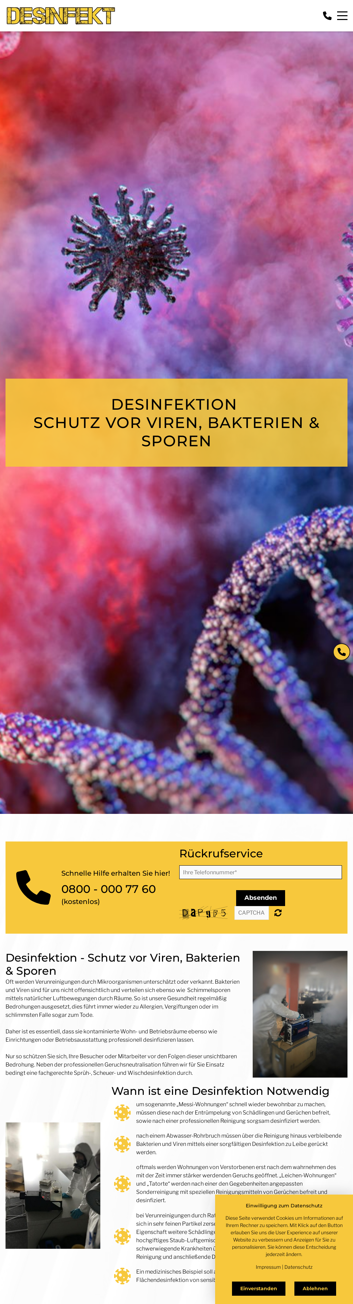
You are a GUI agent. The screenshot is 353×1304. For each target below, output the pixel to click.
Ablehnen (315, 1288)
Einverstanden (258, 1288)
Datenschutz (298, 1267)
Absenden (260, 898)
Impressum (268, 1267)
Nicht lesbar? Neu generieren (278, 912)
